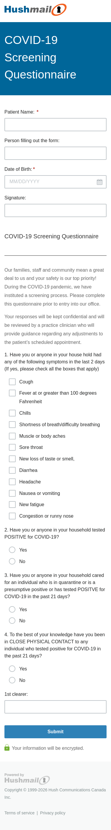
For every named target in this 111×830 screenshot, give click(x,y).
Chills (20, 413)
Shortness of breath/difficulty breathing (54, 424)
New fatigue (26, 504)
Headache (25, 481)
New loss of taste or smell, (42, 458)
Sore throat (26, 447)
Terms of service (19, 813)
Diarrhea (23, 470)
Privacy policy (52, 813)
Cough (21, 381)
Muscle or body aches (37, 436)
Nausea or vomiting (34, 493)
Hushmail (27, 779)
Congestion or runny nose (41, 516)
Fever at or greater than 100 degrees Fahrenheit (53, 397)
